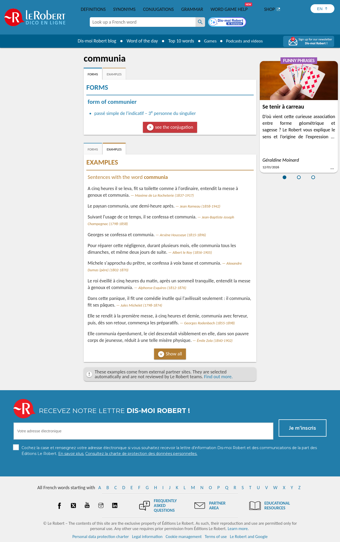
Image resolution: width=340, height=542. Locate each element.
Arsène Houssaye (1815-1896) (183, 235)
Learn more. (238, 528)
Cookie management (183, 536)
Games (208, 41)
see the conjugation (174, 127)
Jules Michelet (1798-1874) (141, 305)
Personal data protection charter (101, 536)
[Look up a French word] (200, 22)
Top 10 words (179, 41)
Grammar (192, 9)
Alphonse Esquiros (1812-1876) (162, 287)
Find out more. (218, 377)
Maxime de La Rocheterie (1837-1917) (164, 195)
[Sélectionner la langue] (322, 8)
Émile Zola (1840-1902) (214, 340)
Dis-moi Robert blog (94, 41)
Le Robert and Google (249, 536)
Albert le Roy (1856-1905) (192, 252)
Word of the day (139, 41)
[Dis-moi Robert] (228, 22)
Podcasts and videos (245, 41)
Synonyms (124, 9)
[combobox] (143, 22)
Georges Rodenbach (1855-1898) (209, 323)
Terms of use (216, 536)
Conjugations (158, 9)
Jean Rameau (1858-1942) (200, 206)
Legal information (147, 536)
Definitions (93, 9)
